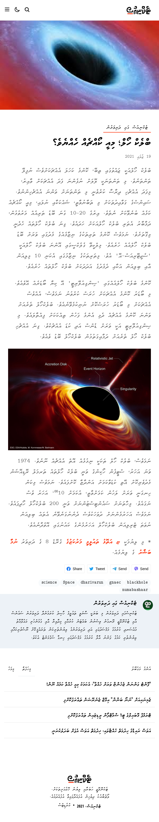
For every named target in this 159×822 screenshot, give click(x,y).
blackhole (137, 583)
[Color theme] (15, 10)
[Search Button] (26, 9)
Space (69, 583)
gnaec (115, 583)
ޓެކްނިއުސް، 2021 (89, 807)
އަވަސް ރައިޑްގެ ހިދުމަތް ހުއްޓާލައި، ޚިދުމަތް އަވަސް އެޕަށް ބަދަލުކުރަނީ (101, 731)
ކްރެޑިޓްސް (64, 805)
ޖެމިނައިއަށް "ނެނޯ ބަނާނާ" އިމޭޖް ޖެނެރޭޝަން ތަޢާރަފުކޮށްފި (107, 700)
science (49, 583)
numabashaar (135, 590)
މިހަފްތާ (26, 669)
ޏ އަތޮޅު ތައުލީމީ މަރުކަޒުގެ (93, 542)
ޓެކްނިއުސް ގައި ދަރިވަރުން (127, 127)
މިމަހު (11, 669)
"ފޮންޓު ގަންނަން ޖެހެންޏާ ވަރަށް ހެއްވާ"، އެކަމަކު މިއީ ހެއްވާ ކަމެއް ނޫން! (99, 684)
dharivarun (92, 583)
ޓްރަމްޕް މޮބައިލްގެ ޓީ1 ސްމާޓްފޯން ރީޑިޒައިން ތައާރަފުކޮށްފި (109, 715)
